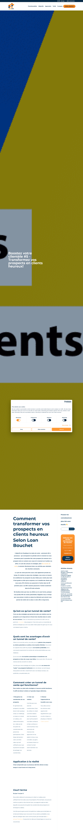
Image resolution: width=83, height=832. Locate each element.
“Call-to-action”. (45, 721)
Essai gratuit (69, 6)
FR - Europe (62, 1)
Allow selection (41, 429)
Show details (65, 425)
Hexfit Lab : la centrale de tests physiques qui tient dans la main (66, 595)
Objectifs (41, 6)
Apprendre (48, 6)
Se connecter (71, 1)
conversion (21, 622)
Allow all (61, 429)
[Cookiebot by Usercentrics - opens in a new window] (65, 402)
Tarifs (54, 6)
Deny (21, 429)
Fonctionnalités (32, 6)
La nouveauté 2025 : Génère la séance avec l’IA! (66, 600)
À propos (60, 6)
